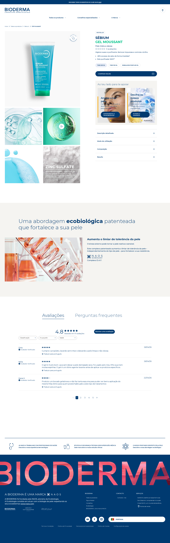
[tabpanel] (85, 366)
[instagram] (101, 519)
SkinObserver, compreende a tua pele (148, 500)
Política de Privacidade (65, 526)
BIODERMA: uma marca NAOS (95, 508)
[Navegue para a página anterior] (73, 397)
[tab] (53, 315)
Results (126, 158)
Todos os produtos (90, 498)
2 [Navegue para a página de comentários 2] (80, 398)
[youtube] (87, 519)
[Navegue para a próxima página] (97, 397)
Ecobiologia (88, 506)
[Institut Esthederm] (28, 509)
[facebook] (94, 519)
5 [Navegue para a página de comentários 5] (93, 398)
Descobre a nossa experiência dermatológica (33, 447)
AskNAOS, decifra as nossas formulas (148, 498)
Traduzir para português (52, 354)
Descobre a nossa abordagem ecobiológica (147, 447)
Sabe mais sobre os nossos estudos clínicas (88, 447)
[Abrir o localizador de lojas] (162, 10)
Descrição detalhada (126, 135)
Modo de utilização (126, 143)
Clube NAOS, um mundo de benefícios (149, 503)
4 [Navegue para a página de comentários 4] (89, 398)
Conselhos (88, 503)
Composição (126, 151)
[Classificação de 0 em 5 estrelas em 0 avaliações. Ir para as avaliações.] (105, 49)
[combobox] (28, 338)
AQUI (99, 2)
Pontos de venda (144, 506)
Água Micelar (89, 500)
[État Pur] (46, 509)
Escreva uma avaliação (104, 331)
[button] (126, 74)
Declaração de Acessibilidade (85, 526)
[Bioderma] (10, 509)
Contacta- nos (120, 498)
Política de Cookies (103, 526)
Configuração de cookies (121, 526)
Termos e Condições (47, 526)
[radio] (101, 65)
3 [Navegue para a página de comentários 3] (84, 398)
